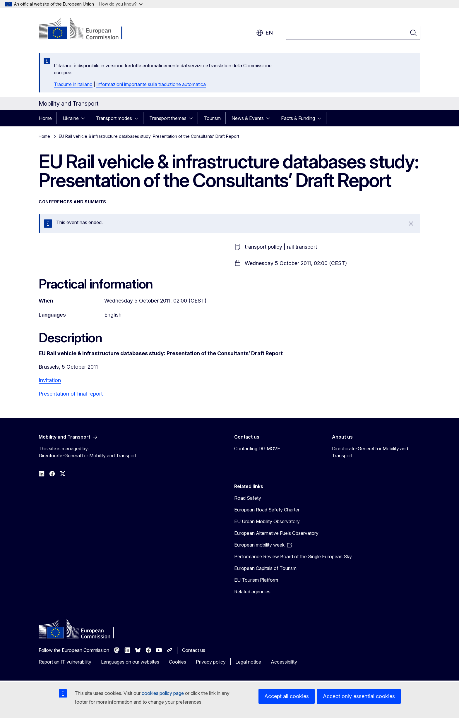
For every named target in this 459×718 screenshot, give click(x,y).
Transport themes (167, 118)
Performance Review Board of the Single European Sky (293, 556)
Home (45, 118)
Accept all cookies (286, 696)
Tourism (212, 118)
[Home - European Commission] (86, 29)
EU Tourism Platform (256, 580)
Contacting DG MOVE (257, 448)
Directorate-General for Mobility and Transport (370, 452)
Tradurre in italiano (73, 84)
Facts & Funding (298, 118)
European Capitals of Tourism (265, 568)
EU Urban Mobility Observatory (267, 521)
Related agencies (252, 592)
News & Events (248, 118)
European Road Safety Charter (266, 510)
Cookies (177, 662)
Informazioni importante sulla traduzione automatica (151, 84)
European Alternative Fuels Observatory (276, 533)
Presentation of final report (71, 394)
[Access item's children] (85, 118)
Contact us (193, 650)
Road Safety (247, 498)
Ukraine (71, 118)
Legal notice (248, 662)
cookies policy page (163, 693)
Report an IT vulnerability (65, 662)
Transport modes (114, 118)
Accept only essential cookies (359, 696)
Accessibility (284, 662)
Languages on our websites (130, 662)
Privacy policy (211, 662)
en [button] (264, 32)
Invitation (50, 380)
